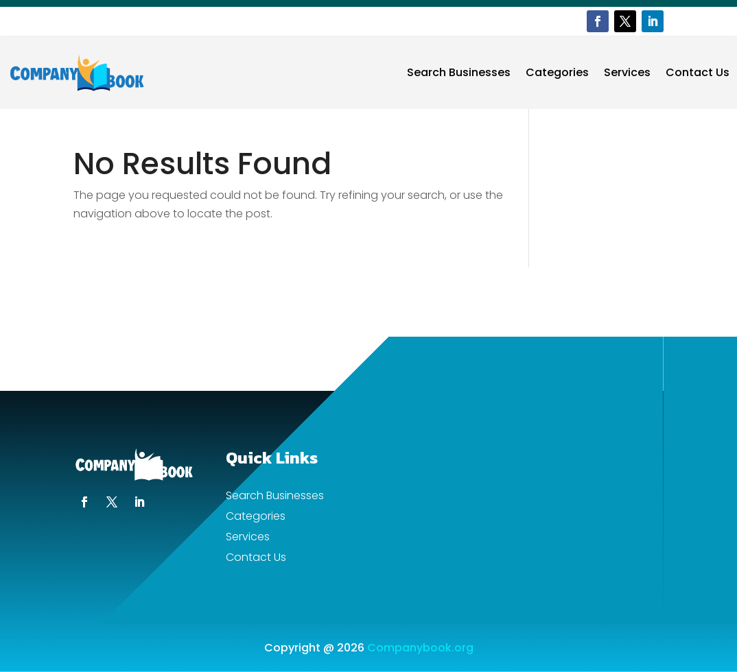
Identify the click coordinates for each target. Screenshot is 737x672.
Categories (557, 72)
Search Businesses (459, 72)
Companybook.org (420, 648)
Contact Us (697, 72)
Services (627, 72)
